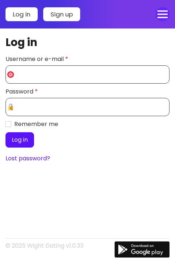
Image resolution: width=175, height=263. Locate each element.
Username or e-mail (36, 59)
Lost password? (27, 158)
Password (21, 91)
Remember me (36, 124)
